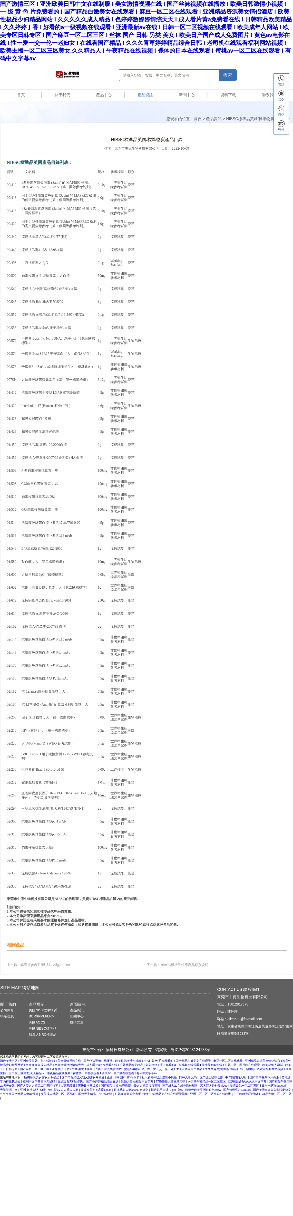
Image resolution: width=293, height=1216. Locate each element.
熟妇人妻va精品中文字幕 (137, 1081)
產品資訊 (145, 95)
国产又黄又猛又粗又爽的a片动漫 (83, 1077)
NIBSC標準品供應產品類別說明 (184, 965)
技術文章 (77, 1022)
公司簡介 (7, 1010)
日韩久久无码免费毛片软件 (133, 1094)
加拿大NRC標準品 (43, 1034)
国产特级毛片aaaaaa (237, 1090)
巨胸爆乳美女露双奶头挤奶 (42, 1077)
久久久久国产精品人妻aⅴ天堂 (19, 1094)
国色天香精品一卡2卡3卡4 (95, 1094)
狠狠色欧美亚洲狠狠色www (203, 1090)
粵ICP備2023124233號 (191, 1050)
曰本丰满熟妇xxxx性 (275, 1085)
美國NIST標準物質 (43, 1010)
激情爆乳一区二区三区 (245, 1085)
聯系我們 (269, 95)
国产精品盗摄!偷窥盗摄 (116, 1085)
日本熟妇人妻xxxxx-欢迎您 (131, 1090)
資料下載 (228, 95)
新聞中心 (187, 95)
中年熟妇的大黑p (236, 1077)
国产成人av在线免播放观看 (180, 1085)
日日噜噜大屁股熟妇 (247, 1094)
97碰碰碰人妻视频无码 (171, 1081)
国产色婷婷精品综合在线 (102, 1081)
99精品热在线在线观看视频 (170, 1094)
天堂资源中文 (9, 1090)
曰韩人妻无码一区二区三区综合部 (201, 1077)
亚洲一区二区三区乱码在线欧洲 (211, 1094)
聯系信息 (7, 1016)
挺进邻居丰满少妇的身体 (167, 1090)
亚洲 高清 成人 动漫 (33, 1090)
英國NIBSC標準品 (42, 1028)
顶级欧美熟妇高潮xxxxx (96, 1090)
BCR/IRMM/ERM (42, 1016)
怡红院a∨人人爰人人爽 (63, 1090)
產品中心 (104, 95)
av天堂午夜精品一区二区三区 (206, 1081)
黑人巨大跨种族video (214, 1085)
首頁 (21, 95)
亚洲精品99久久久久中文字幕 (247, 1081)
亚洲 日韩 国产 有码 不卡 (123, 1077)
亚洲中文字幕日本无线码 (39, 1081)
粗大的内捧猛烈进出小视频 (159, 1077)
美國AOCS (37, 1022)
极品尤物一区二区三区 (277, 1094)
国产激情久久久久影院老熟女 (272, 1090)
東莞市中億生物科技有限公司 (137, 148)
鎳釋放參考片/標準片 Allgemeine (45, 965)
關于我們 (62, 95)
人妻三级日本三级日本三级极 (79, 1085)
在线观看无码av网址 (71, 1081)
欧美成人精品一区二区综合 (59, 1094)
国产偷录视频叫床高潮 (265, 1077)
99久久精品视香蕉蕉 (147, 1085)
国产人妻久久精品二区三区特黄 (38, 1085)
